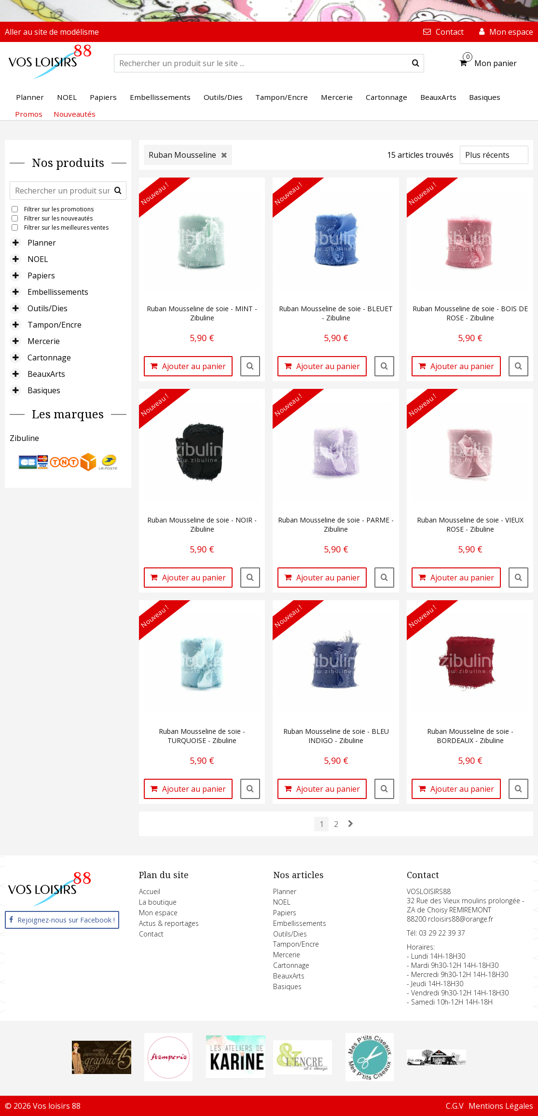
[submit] (415, 63)
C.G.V (455, 1106)
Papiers (41, 275)
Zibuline (24, 438)
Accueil (149, 891)
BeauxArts (46, 374)
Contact (151, 933)
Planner (42, 242)
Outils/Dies (48, 308)
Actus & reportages (169, 923)
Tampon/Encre (55, 324)
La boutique (158, 902)
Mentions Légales (501, 1106)
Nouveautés (75, 114)
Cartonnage (49, 357)
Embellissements (58, 292)
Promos (28, 114)
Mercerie (44, 341)
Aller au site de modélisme (52, 32)
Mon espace (158, 912)
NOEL (38, 259)
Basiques (44, 390)
